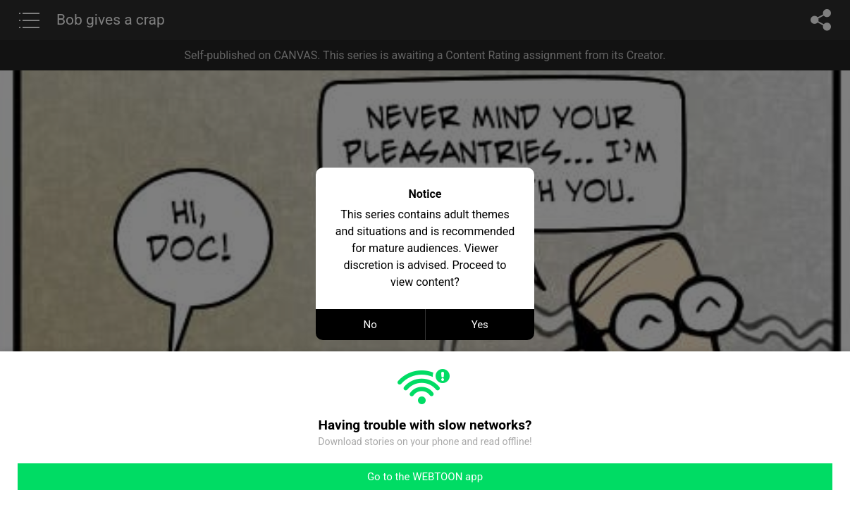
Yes (480, 324)
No (370, 324)
